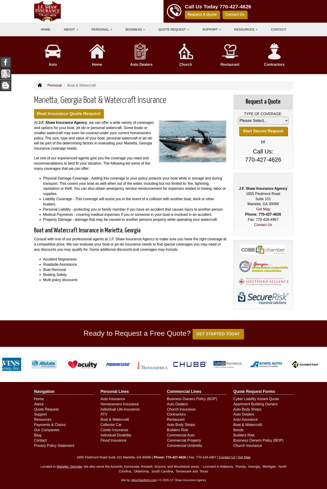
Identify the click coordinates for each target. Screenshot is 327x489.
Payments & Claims (50, 425)
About (39, 404)
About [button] (71, 29)
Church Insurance (181, 409)
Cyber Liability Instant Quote (256, 399)
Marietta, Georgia (69, 466)
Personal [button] (102, 29)
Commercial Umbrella (184, 446)
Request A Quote (202, 14)
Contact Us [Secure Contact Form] (263, 225)
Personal (54, 85)
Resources (42, 419)
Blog (37, 435)
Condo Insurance (114, 430)
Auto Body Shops (181, 425)
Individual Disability (116, 435)
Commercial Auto (181, 435)
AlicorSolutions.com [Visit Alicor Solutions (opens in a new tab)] (144, 480)
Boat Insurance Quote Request (68, 113)
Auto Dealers (177, 404)
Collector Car (111, 425)
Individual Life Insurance (120, 409)
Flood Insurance (114, 440)
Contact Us (234, 14)
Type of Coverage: (263, 114)
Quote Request (46, 409)
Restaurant (176, 419)
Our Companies (46, 430)
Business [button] (135, 29)
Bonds (238, 430)
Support (40, 414)
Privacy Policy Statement (54, 446)
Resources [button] (246, 29)
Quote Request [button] (173, 29)
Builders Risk (177, 430)
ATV (104, 414)
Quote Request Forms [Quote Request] (254, 391)
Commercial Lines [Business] (184, 391)
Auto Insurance (113, 399)
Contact (278, 29)
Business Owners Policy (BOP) (192, 399)
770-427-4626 (235, 7)
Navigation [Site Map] (44, 391)
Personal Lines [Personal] (115, 391)
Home (45, 29)
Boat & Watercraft (115, 419)
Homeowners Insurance (120, 404)
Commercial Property (184, 440)
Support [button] (211, 29)
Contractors (176, 414)
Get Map (263, 209)
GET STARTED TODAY (218, 334)
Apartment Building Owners (255, 404)
